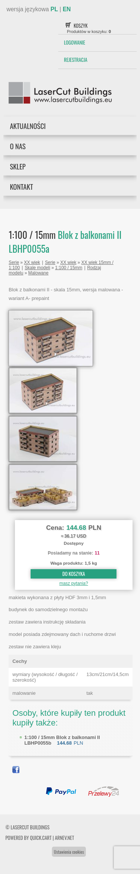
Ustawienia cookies (69, 852)
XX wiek (32, 262)
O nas (17, 146)
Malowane (38, 273)
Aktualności (28, 126)
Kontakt (21, 186)
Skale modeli (37, 267)
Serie (14, 262)
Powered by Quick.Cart (28, 837)
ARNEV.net (64, 837)
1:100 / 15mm (69, 267)
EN (67, 9)
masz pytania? (73, 583)
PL (54, 9)
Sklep (17, 166)
